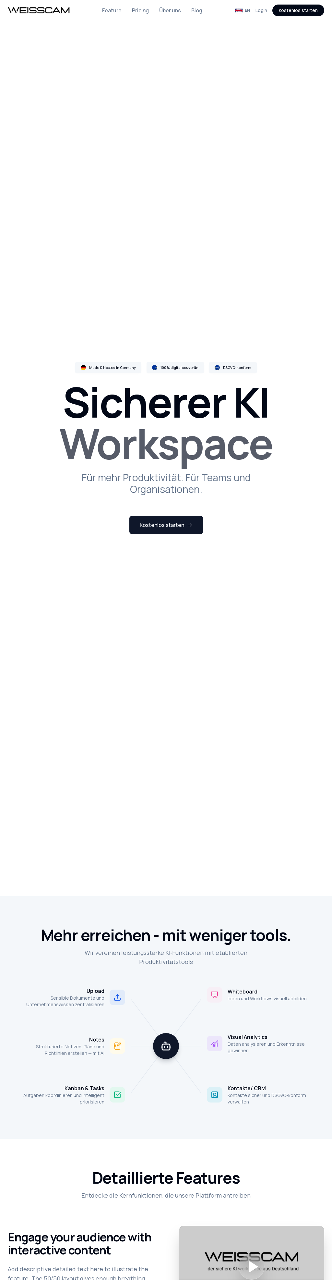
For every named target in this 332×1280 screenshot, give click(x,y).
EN (242, 10)
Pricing (140, 10)
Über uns (170, 10)
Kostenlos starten (298, 10)
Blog (196, 10)
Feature (112, 10)
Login (261, 10)
